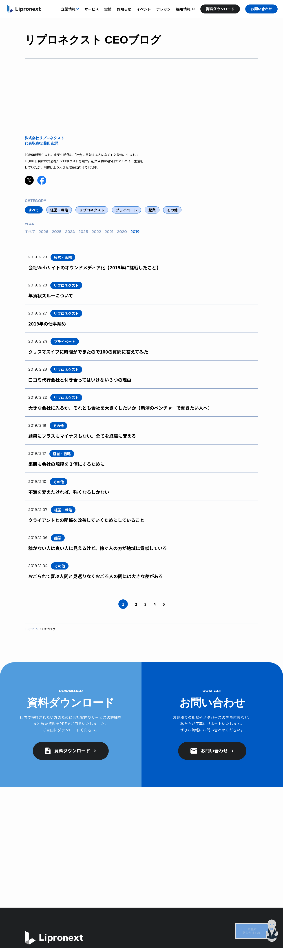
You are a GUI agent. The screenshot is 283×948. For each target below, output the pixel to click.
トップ (29, 629)
